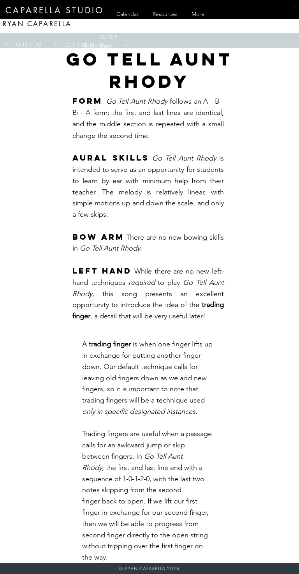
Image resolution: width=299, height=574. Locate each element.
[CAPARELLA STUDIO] (54, 10)
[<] (83, 45)
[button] (97, 45)
